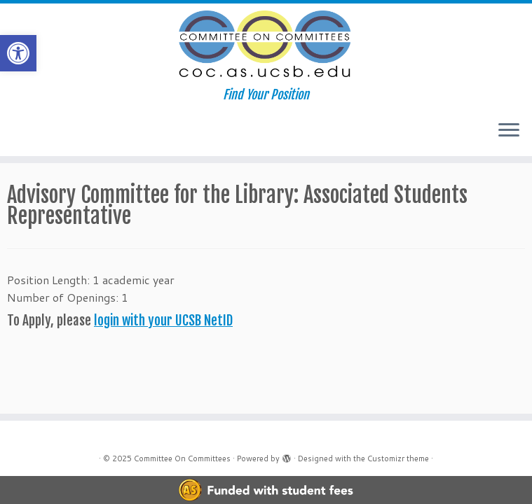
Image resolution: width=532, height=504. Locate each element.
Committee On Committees (182, 458)
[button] (18, 53)
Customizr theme (398, 458)
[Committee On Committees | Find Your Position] (266, 45)
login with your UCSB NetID (163, 320)
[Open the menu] (508, 130)
